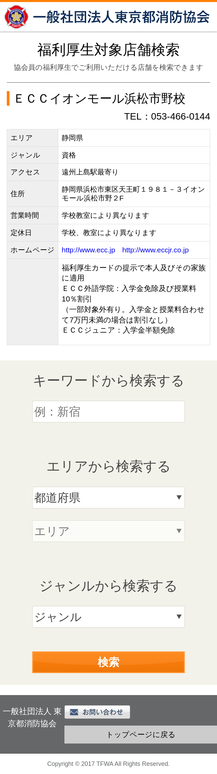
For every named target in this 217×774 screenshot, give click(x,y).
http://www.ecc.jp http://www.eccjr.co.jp (125, 250)
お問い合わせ (97, 712)
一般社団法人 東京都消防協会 (108, 17)
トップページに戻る (141, 734)
